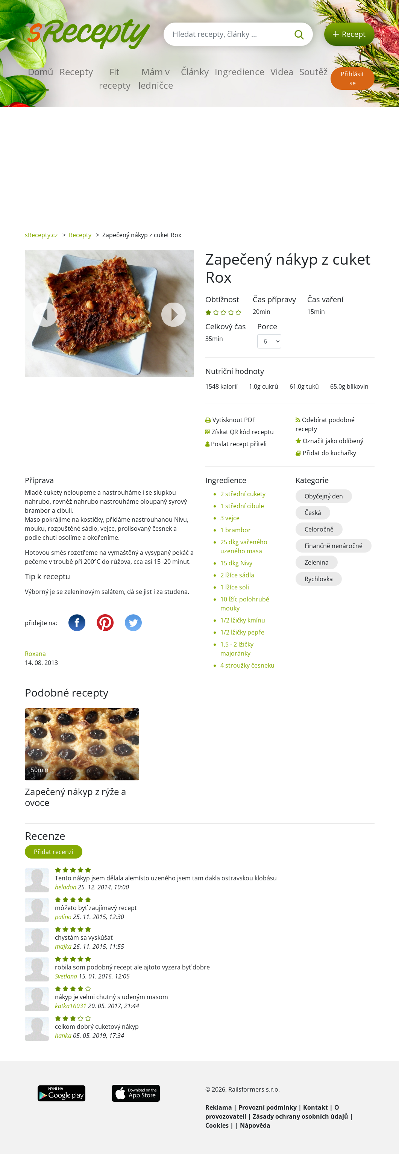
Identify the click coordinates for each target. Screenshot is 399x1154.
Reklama (218, 1107)
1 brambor (235, 530)
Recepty (76, 71)
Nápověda (255, 1125)
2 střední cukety (242, 494)
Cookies (217, 1125)
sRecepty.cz (41, 235)
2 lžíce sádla (237, 575)
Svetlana (66, 976)
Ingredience (239, 71)
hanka (63, 1035)
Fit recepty (114, 78)
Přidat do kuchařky (329, 453)
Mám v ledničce (155, 78)
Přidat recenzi (53, 852)
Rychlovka (319, 579)
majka (63, 946)
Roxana (35, 654)
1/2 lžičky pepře (242, 632)
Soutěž (313, 71)
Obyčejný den (324, 496)
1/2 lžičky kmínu (242, 620)
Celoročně (319, 529)
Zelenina (317, 562)
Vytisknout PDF (233, 420)
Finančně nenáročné (334, 546)
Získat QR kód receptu (243, 432)
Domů (40, 71)
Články (195, 71)
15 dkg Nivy (236, 563)
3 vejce (230, 518)
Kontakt (315, 1107)
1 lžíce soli (234, 587)
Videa (281, 71)
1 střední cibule (242, 506)
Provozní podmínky (267, 1107)
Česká (313, 513)
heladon (65, 887)
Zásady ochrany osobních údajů (300, 1116)
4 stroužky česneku (247, 665)
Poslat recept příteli (239, 444)
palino (63, 917)
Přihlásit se (352, 78)
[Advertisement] (199, 163)
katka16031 (70, 1006)
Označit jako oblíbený (333, 441)
